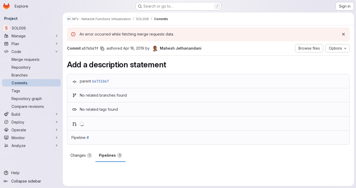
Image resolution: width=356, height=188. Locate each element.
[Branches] (31, 75)
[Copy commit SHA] (102, 48)
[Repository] (31, 67)
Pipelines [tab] (110, 155)
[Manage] (31, 35)
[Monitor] (31, 137)
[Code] (31, 51)
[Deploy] (31, 122)
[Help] (31, 173)
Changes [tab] (81, 155)
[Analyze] (31, 145)
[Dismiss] (343, 34)
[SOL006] (31, 28)
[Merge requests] (31, 59)
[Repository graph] (31, 98)
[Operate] (31, 129)
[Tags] (31, 90)
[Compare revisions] (31, 106)
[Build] (31, 114)
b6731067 (100, 81)
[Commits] (31, 82)
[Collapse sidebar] (31, 181)
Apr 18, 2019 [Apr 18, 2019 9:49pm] (133, 48)
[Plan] (31, 43)
